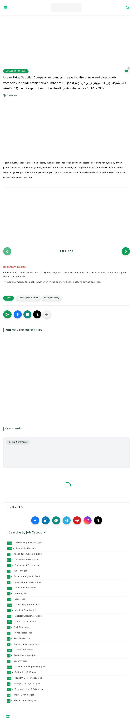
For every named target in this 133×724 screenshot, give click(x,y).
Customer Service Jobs (22, 559)
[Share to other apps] (47, 314)
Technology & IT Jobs (21, 672)
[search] (127, 7)
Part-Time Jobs (18, 627)
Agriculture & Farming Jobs (24, 554)
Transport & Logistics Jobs (23, 683)
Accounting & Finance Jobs (25, 543)
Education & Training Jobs (24, 565)
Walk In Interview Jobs (22, 700)
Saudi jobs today (51, 298)
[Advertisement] (66, 43)
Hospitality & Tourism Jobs (24, 582)
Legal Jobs (16, 599)
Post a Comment (18, 442)
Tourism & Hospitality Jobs (24, 678)
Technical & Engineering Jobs (26, 667)
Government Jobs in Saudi (23, 576)
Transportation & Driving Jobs (26, 689)
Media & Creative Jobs (22, 610)
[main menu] (5, 7)
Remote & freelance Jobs (23, 644)
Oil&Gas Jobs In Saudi (16, 71)
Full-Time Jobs (17, 571)
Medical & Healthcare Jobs (24, 616)
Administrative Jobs (21, 548)
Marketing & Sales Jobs (23, 605)
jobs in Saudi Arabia (21, 588)
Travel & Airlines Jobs (21, 695)
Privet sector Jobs (19, 633)
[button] (18, 314)
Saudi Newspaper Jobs (21, 655)
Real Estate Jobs (18, 638)
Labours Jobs (17, 593)
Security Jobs (17, 661)
